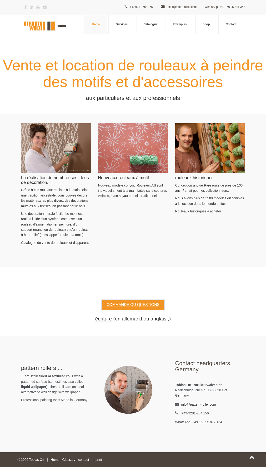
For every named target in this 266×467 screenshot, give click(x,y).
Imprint (97, 460)
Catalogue (150, 24)
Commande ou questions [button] (132, 305)
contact (83, 460)
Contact (231, 24)
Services (121, 24)
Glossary (68, 460)
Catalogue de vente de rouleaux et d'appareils (55, 243)
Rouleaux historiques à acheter (198, 211)
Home (96, 24)
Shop (206, 24)
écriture (103, 318)
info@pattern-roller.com (182, 7)
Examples (180, 24)
